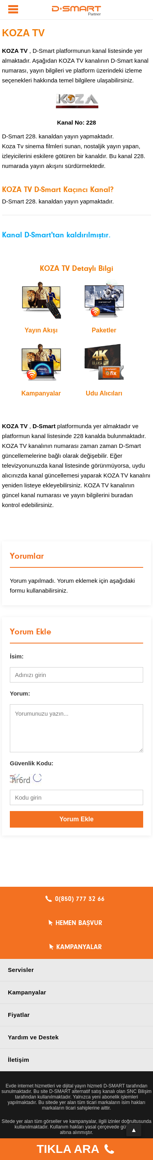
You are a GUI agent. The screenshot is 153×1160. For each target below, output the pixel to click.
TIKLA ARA (76, 1150)
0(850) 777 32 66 (80, 899)
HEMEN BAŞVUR (78, 923)
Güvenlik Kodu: (31, 763)
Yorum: (20, 693)
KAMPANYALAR (79, 947)
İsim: (17, 656)
